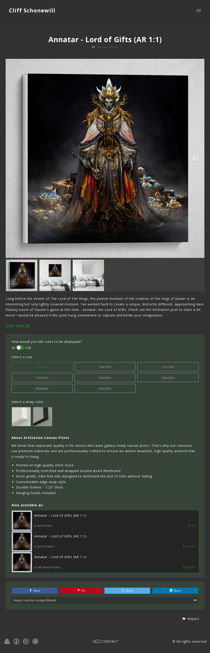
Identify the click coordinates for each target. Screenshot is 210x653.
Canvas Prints (107, 47)
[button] (190, 618)
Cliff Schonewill (32, 10)
